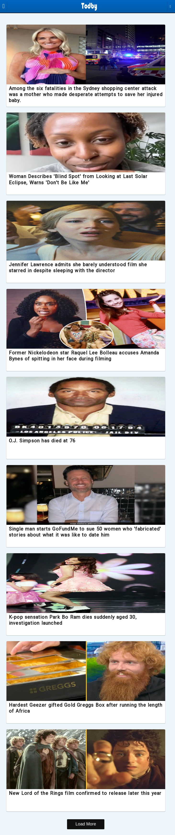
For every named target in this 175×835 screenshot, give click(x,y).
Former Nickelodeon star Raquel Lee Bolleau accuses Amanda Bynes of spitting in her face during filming (77, 356)
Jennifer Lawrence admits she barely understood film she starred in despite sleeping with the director (82, 268)
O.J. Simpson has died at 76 (46, 441)
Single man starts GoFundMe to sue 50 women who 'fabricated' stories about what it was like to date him (77, 532)
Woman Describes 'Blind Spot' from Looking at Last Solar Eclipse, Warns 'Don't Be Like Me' (82, 180)
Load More (85, 825)
